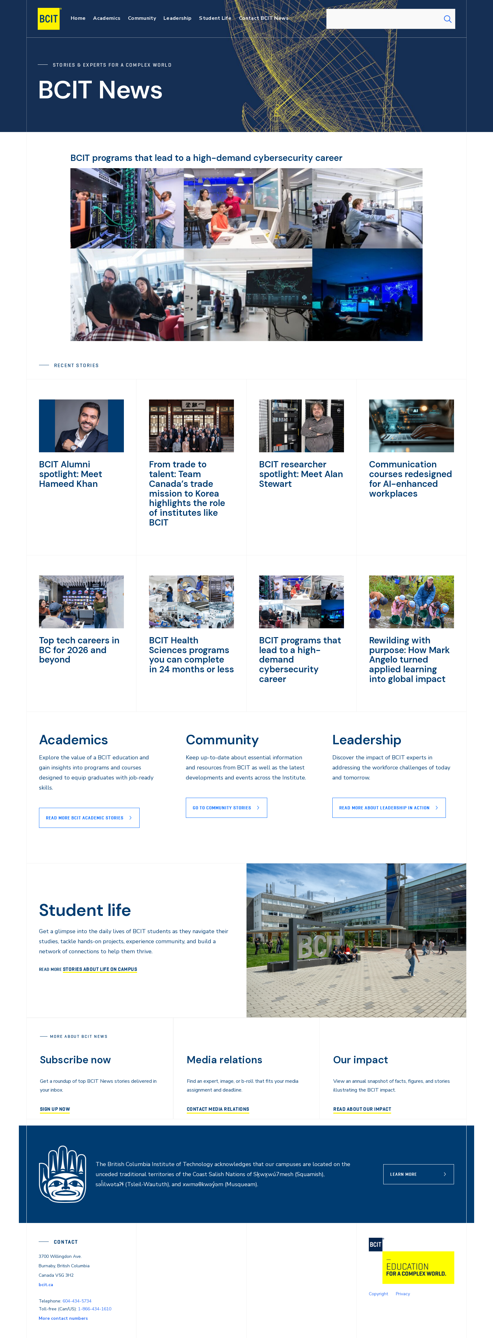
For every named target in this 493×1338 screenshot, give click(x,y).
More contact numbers (63, 1293)
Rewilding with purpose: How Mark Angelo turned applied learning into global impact (409, 635)
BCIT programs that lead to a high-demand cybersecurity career (227, 157)
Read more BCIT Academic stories (85, 792)
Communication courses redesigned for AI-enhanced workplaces (410, 477)
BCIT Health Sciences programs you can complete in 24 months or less (191, 631)
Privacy (403, 1268)
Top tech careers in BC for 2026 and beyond (79, 622)
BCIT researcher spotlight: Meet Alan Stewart (295, 473)
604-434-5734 (77, 1275)
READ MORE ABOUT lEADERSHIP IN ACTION (384, 782)
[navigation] (56, 18)
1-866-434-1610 (94, 1283)
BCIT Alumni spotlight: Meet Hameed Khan (79, 468)
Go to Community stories (222, 782)
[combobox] (390, 19)
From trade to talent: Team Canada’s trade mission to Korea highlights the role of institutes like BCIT (187, 482)
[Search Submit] (447, 19)
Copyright (378, 1268)
